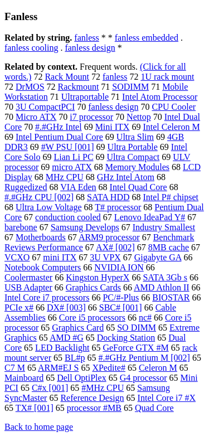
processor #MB (94, 408)
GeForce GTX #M (135, 347)
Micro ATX (36, 117)
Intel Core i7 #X (167, 398)
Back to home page (38, 427)
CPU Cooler (174, 107)
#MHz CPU (102, 387)
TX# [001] (35, 408)
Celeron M (158, 367)
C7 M (14, 367)
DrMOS (30, 86)
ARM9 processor (109, 237)
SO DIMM (136, 327)
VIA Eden (78, 187)
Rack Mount (67, 76)
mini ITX (59, 257)
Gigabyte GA (158, 257)
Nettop (139, 117)
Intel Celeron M (171, 127)
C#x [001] (50, 387)
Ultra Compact (133, 157)
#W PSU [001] (67, 147)
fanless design (90, 47)
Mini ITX (112, 127)
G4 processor (143, 377)
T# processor (118, 207)
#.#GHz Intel (58, 127)
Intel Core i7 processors (46, 297)
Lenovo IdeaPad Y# (149, 217)
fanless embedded (146, 37)
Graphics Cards (93, 287)
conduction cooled (68, 217)
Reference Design (92, 398)
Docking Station (126, 337)
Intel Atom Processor (159, 96)
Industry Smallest (164, 227)
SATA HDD (108, 197)
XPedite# (108, 367)
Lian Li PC (73, 157)
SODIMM (130, 86)
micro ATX (72, 167)
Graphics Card (78, 327)
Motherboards (41, 237)
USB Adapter (28, 287)
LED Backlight (62, 347)
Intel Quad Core (138, 187)
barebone (20, 227)
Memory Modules (137, 167)
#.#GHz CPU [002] (39, 197)
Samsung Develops (85, 227)
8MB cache (168, 247)
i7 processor (91, 117)
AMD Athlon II (161, 287)
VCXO (17, 257)
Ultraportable (85, 96)
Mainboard (23, 377)
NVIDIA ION (118, 267)
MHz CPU (65, 177)
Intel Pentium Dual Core (59, 137)
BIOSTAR (170, 297)
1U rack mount (167, 76)
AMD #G (67, 337)
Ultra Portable (133, 147)
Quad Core (154, 408)
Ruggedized (25, 187)
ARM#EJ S (58, 367)
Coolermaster (28, 277)
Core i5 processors (92, 317)
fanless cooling (31, 47)
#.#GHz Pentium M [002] (143, 357)
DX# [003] (66, 307)
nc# (145, 317)
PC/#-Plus (121, 297)
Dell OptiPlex (81, 377)
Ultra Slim (135, 137)
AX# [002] (115, 247)
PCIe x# (18, 307)
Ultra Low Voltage (49, 207)
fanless (86, 37)
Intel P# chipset (171, 197)
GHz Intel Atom (125, 177)
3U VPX (105, 257)
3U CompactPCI (45, 107)
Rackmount (78, 86)
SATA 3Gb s (165, 277)
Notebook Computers (42, 267)
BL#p (75, 357)
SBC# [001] (120, 307)
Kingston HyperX (97, 277)
